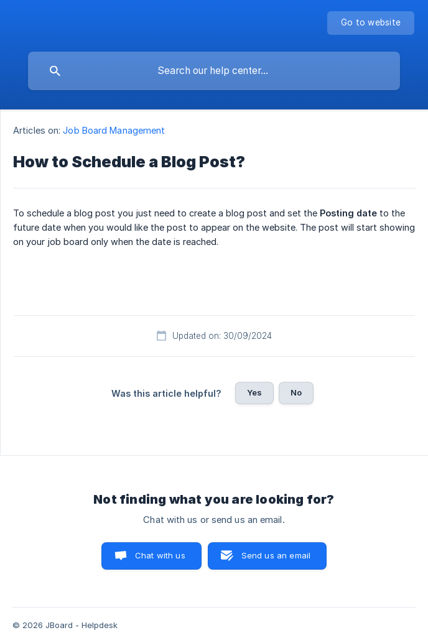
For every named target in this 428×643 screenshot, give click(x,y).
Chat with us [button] (160, 555)
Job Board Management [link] (114, 130)
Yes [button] (254, 392)
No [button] (296, 392)
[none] (370, 23)
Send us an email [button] (275, 555)
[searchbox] (214, 71)
